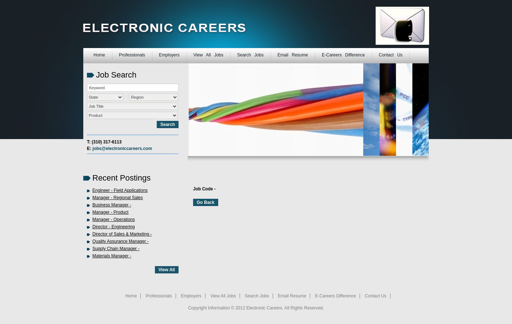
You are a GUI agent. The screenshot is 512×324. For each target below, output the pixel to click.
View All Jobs (208, 55)
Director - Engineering (113, 226)
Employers (169, 55)
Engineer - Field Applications (120, 190)
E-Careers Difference (343, 55)
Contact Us (390, 55)
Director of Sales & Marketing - (122, 234)
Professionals (132, 55)
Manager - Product (110, 212)
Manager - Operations (113, 219)
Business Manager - (111, 205)
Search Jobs (250, 55)
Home (99, 55)
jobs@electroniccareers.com (122, 148)
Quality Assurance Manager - (120, 241)
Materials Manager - (111, 255)
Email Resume (292, 55)
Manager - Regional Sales (117, 197)
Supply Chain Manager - (115, 248)
